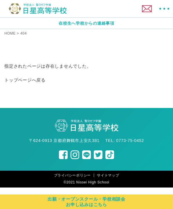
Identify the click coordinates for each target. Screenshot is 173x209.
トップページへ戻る (25, 80)
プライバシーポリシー (72, 175)
